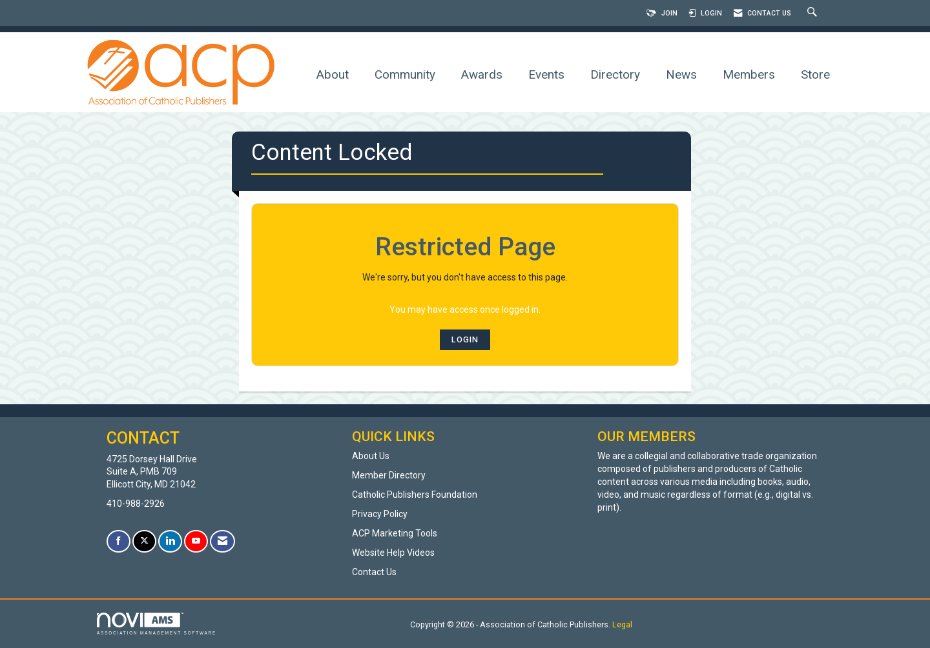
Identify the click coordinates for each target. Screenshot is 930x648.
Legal (622, 624)
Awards (481, 74)
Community (405, 74)
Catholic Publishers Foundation (414, 494)
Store (815, 74)
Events (546, 74)
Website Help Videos (393, 552)
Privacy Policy (380, 514)
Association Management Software (156, 624)
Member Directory (389, 475)
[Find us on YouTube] (196, 541)
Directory (615, 74)
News (681, 74)
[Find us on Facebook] (118, 541)
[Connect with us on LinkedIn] (170, 541)
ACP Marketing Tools (394, 533)
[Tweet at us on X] (144, 541)
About (332, 74)
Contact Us (374, 572)
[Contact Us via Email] (222, 541)
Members (749, 74)
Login (465, 339)
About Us (370, 456)
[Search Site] (814, 13)
